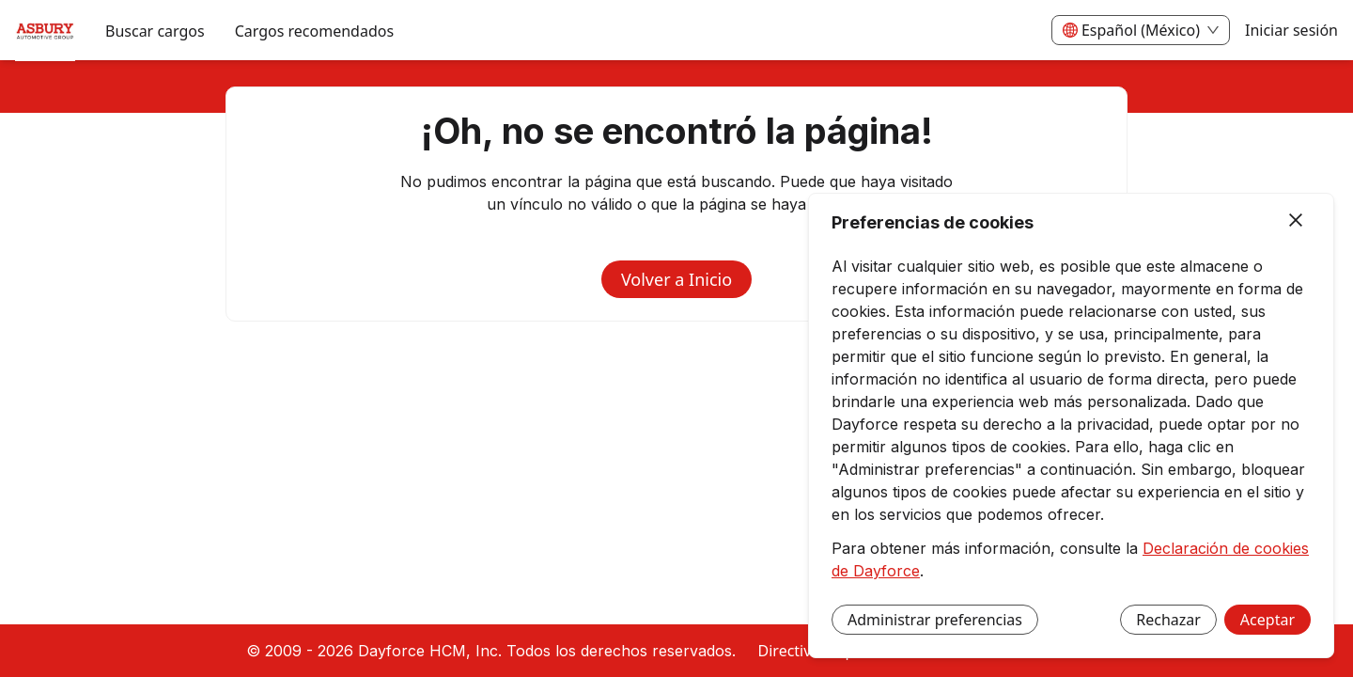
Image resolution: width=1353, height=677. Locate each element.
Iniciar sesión (1291, 30)
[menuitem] (45, 31)
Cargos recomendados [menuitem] (314, 31)
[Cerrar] (1296, 221)
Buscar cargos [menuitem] (155, 31)
